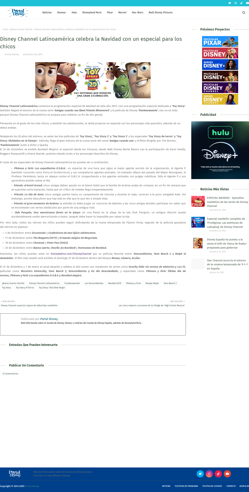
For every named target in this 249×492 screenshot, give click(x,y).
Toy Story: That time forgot (52, 287)
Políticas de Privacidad (186, 486)
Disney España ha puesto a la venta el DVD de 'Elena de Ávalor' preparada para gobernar (227, 243)
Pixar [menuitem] (110, 12)
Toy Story (6, 287)
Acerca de (244, 486)
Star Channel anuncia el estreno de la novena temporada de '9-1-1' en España (227, 264)
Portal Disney (12, 54)
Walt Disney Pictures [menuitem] (161, 12)
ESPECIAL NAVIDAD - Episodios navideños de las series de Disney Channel (227, 202)
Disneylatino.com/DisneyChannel (71, 253)
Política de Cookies (212, 486)
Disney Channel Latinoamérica (44, 283)
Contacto (231, 486)
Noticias (166, 486)
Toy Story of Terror (25, 287)
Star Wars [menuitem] (137, 12)
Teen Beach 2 (170, 283)
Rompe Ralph (152, 283)
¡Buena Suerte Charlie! (21, 29)
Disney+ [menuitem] (61, 12)
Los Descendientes (94, 283)
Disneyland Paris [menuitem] (92, 12)
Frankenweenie (72, 283)
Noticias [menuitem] (47, 12)
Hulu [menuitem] (74, 12)
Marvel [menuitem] (122, 12)
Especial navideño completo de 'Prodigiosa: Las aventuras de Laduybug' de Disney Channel (226, 223)
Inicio (5, 29)
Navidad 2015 (114, 283)
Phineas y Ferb (133, 283)
